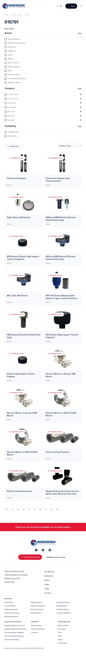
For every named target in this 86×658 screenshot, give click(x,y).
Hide (79, 33)
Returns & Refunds (37, 629)
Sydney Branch (36, 613)
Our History (49, 571)
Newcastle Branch (37, 609)
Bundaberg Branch (63, 602)
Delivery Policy (36, 625)
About (47, 580)
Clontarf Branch (10, 606)
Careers (47, 593)
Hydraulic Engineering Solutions (16, 629)
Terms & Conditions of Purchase (16, 575)
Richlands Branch (63, 609)
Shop (46, 584)
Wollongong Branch (11, 616)
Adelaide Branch (36, 602)
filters (13, 146)
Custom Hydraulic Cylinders (14, 632)
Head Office (9, 602)
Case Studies (62, 643)
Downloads (62, 629)
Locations (34, 632)
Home (7, 15)
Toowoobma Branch (64, 613)
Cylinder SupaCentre (38, 606)
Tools (60, 632)
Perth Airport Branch (12, 613)
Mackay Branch (62, 606)
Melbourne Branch (11, 609)
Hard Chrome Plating (12, 639)
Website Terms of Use (12, 578)
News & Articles (63, 625)
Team (46, 589)
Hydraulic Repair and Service (15, 625)
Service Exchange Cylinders (14, 636)
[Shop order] (69, 146)
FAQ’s (60, 636)
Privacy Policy (10, 582)
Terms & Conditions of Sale (14, 571)
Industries (48, 576)
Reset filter (9, 28)
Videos (60, 639)
